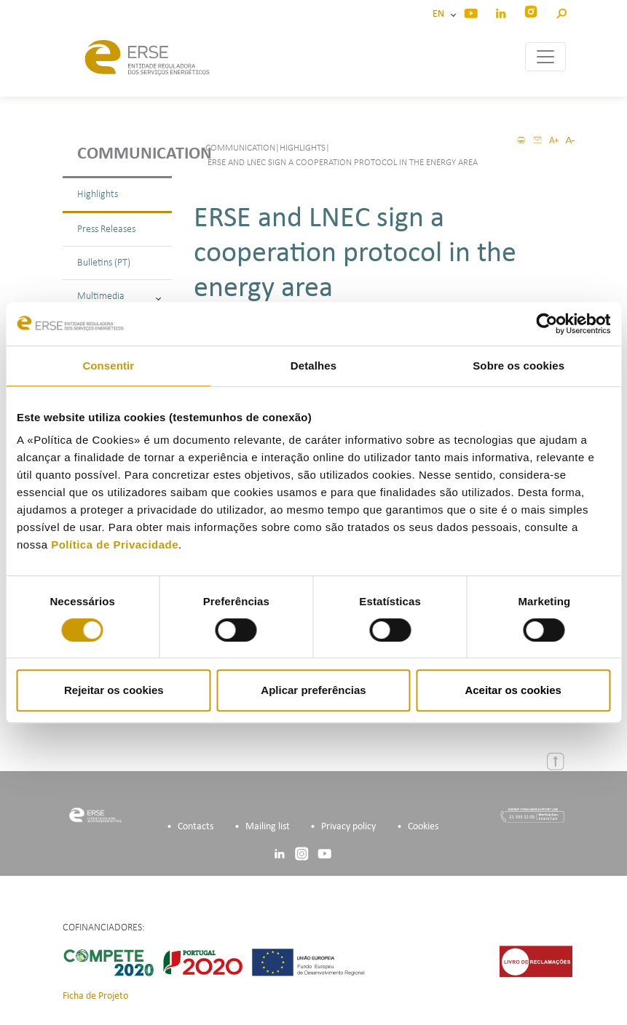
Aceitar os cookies (513, 690)
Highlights (97, 194)
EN (441, 14)
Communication (124, 154)
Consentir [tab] (108, 365)
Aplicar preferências (313, 690)
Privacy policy (348, 826)
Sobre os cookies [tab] (518, 365)
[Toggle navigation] (545, 56)
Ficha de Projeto (95, 996)
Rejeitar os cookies (114, 690)
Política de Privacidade (114, 544)
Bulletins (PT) (103, 263)
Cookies (423, 826)
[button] (561, 11)
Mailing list (267, 826)
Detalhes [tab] (313, 365)
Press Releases (106, 229)
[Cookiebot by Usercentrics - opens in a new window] (546, 324)
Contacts (195, 826)
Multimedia (119, 296)
